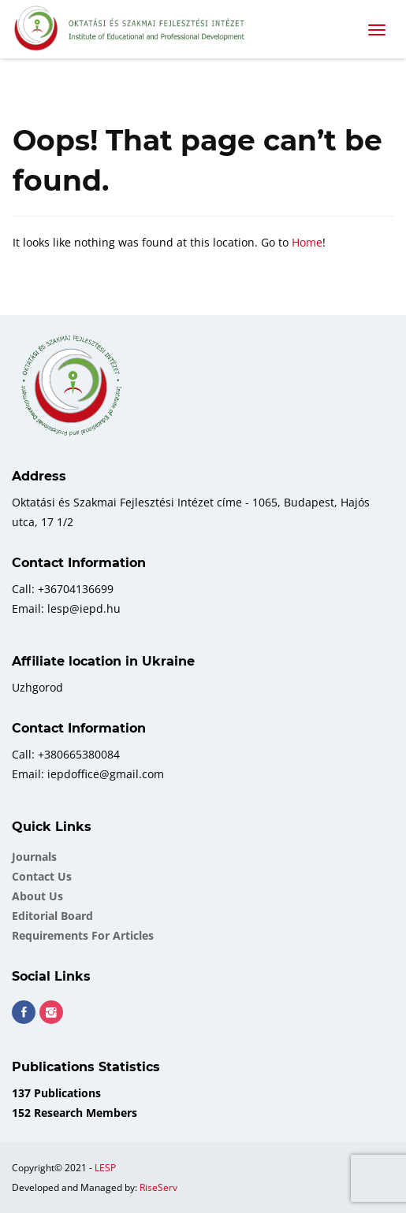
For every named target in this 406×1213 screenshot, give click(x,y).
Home (307, 242)
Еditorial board (52, 915)
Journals (34, 856)
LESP (105, 1167)
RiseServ (158, 1187)
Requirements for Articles (83, 935)
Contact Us (42, 876)
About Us (37, 895)
